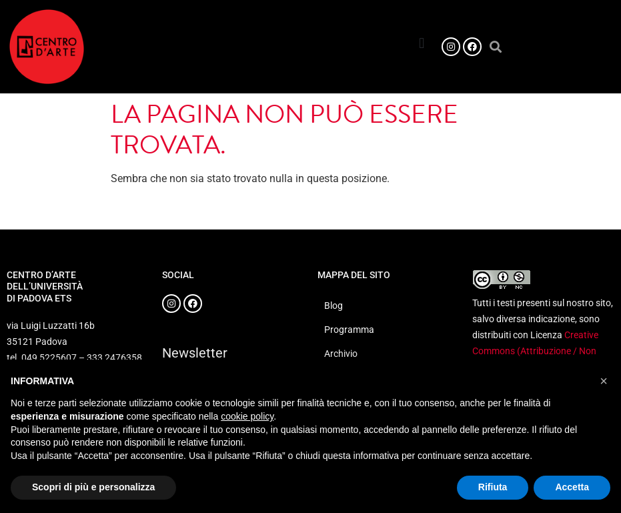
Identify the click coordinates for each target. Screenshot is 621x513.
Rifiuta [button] (493, 487)
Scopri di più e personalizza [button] (93, 487)
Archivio (341, 353)
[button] (422, 43)
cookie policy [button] (247, 416)
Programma (349, 329)
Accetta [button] (572, 487)
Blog (333, 305)
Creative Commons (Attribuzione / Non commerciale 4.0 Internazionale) (538, 351)
